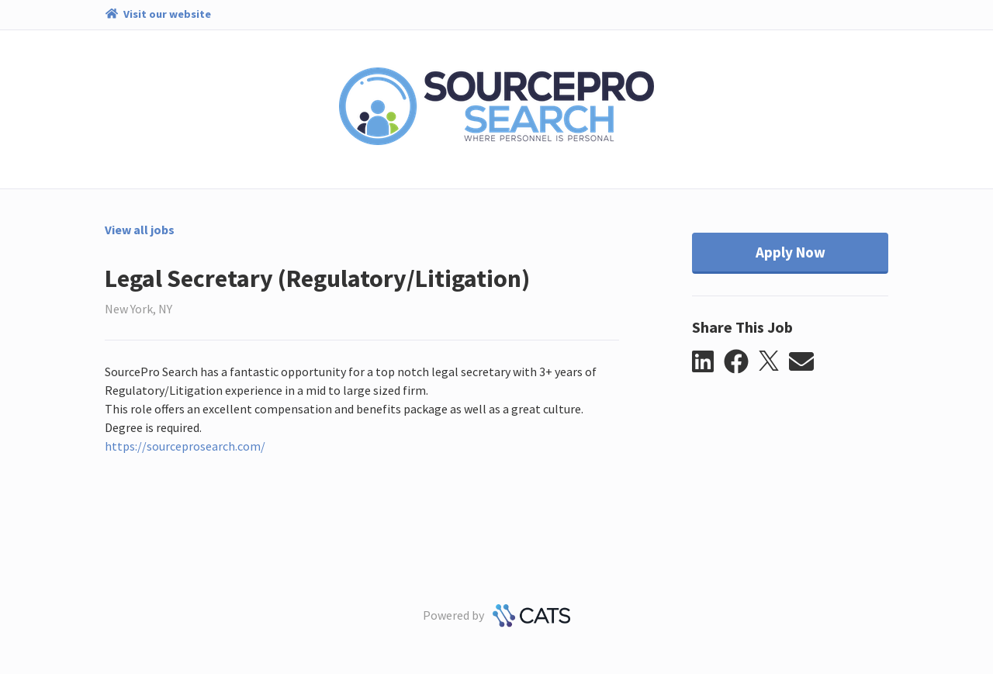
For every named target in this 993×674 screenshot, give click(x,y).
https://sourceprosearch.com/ (185, 446)
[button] (708, 362)
